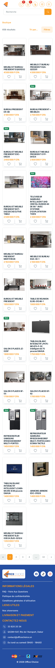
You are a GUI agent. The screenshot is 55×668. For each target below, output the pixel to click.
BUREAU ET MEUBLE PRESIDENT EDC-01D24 (13, 154)
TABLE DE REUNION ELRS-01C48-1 (39, 299)
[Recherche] (24, 12)
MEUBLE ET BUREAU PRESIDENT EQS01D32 (14, 68)
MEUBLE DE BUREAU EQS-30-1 (39, 257)
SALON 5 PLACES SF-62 (40, 392)
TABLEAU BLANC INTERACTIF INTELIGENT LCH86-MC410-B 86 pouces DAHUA (13, 488)
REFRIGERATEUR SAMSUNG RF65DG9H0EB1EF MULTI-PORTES (12, 440)
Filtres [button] (47, 29)
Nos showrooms (10, 610)
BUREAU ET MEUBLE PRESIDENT (13, 299)
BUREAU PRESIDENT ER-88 (13, 110)
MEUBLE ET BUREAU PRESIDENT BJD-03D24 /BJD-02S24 (13, 535)
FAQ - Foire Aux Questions (15, 591)
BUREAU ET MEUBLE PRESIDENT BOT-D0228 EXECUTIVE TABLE (13, 210)
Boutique (6, 22)
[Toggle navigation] (48, 4)
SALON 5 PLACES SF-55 (14, 392)
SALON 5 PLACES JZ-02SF (13, 349)
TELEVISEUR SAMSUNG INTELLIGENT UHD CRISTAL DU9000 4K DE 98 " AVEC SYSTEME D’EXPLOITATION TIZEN (39, 205)
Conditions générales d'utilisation (18, 600)
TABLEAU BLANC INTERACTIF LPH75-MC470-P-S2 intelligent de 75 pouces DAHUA (39, 346)
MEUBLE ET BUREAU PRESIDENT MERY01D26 (13, 256)
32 (43, 557)
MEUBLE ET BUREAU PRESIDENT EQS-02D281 (39, 67)
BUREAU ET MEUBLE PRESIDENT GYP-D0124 (39, 154)
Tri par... (33, 29)
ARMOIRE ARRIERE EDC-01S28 (39, 492)
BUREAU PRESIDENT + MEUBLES (40, 110)
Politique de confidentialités (16, 596)
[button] (21, 4)
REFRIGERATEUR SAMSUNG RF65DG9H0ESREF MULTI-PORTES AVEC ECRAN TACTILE (40, 438)
